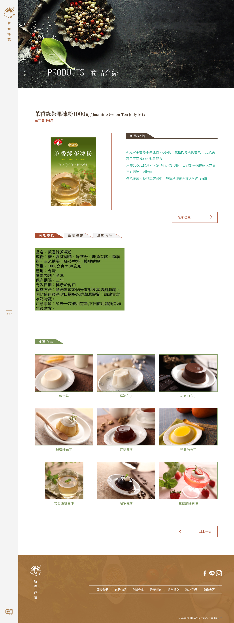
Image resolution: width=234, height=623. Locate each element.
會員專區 (209, 589)
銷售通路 (173, 589)
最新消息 (156, 589)
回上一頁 (205, 531)
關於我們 (102, 589)
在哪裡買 (184, 216)
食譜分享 (138, 589)
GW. (220, 617)
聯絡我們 (191, 589)
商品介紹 (120, 589)
